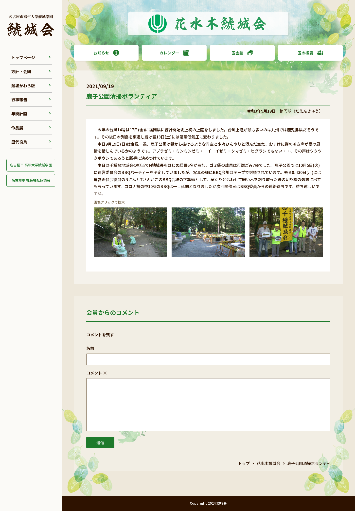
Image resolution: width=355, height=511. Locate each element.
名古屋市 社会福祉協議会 (31, 180)
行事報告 (19, 99)
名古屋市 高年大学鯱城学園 (31, 164)
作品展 (17, 128)
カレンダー (174, 53)
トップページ (23, 57)
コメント (96, 373)
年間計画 (19, 114)
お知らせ (106, 53)
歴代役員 (19, 142)
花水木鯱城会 (268, 463)
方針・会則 (21, 71)
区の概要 (310, 53)
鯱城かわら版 (23, 85)
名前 (90, 348)
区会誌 (242, 53)
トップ (244, 463)
